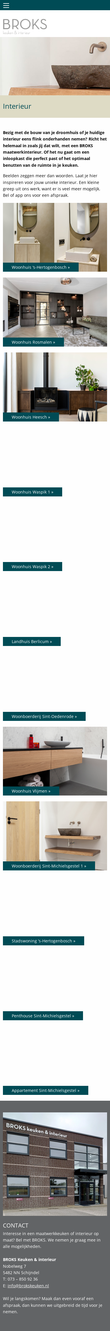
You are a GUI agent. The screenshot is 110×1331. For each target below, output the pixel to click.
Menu (6, 5)
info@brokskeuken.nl (28, 1285)
